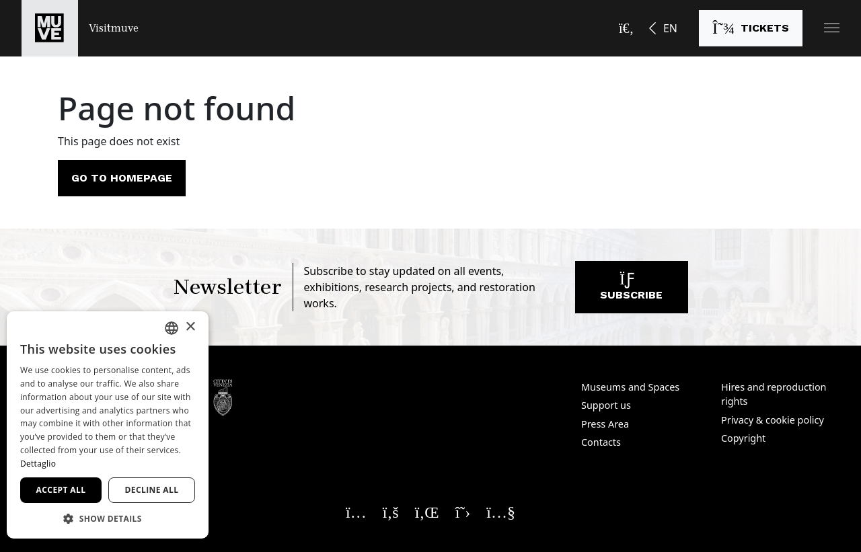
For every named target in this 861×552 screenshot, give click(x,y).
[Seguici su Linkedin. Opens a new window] (427, 511)
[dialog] (108, 425)
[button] (831, 28)
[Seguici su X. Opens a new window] (463, 511)
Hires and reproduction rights (773, 394)
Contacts (601, 442)
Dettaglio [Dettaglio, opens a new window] (38, 463)
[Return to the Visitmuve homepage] (80, 28)
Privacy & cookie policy (772, 419)
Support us (606, 405)
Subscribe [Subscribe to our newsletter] (631, 290)
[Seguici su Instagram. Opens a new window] (356, 511)
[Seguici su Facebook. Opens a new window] (391, 511)
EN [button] (670, 28)
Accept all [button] (61, 490)
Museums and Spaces (630, 387)
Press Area (605, 424)
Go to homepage (121, 177)
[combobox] (171, 328)
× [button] (190, 327)
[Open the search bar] (626, 28)
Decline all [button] (152, 490)
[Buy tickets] (750, 28)
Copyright (743, 438)
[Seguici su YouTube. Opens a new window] (500, 511)
